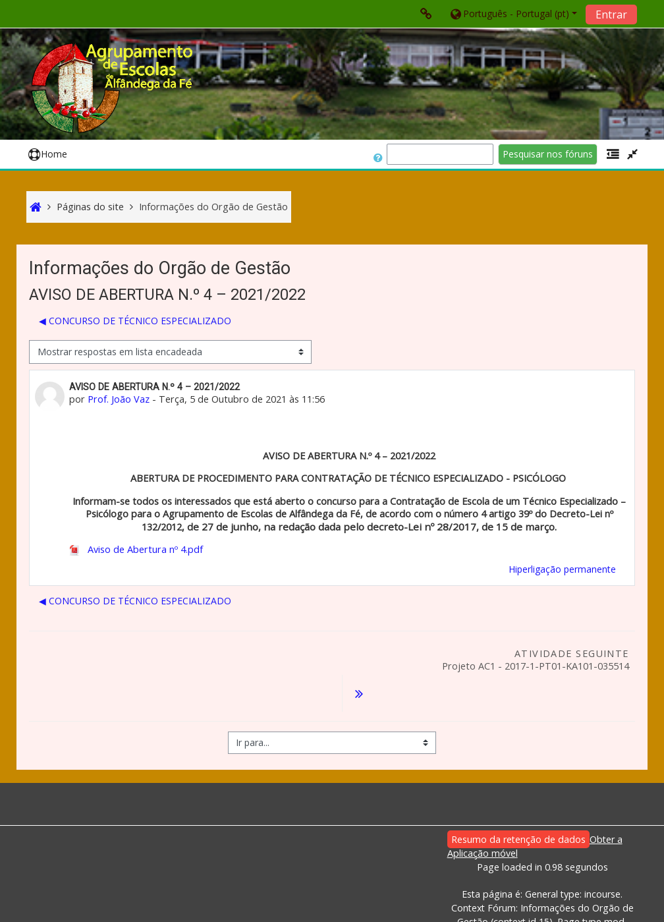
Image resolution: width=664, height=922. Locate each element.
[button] (513, 13)
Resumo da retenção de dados (518, 805)
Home (47, 154)
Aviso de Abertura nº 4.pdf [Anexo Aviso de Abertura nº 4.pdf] (136, 549)
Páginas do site (90, 206)
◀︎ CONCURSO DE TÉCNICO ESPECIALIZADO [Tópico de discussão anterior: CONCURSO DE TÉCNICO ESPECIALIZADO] (135, 320)
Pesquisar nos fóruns (548, 154)
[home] (114, 88)
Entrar (611, 14)
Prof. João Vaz (119, 399)
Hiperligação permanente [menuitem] (562, 569)
